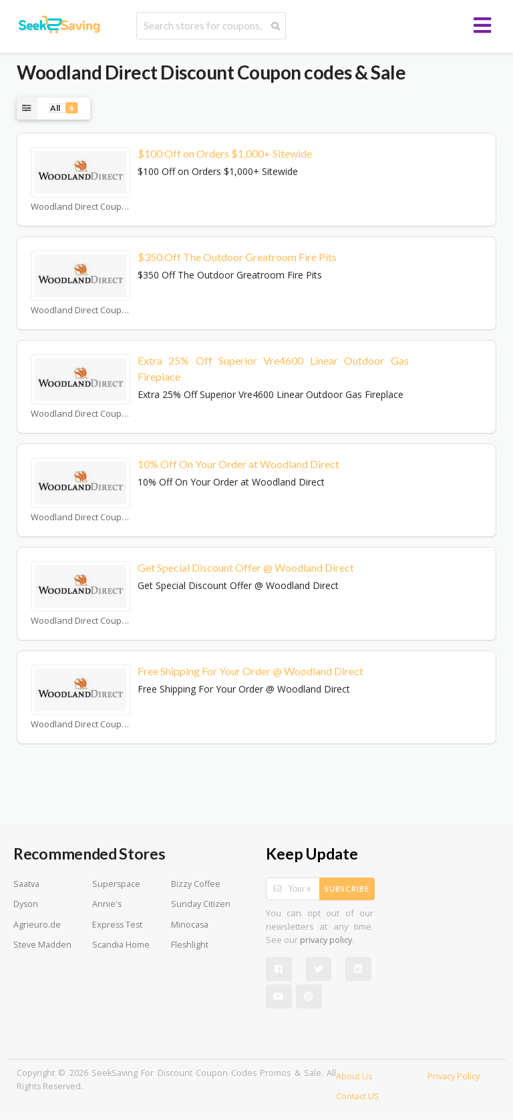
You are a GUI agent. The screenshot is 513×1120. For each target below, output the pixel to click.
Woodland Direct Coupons (81, 206)
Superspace (116, 884)
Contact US (357, 1096)
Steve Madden (42, 944)
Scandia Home (121, 944)
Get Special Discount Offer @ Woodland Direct (246, 567)
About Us (354, 1076)
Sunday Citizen (200, 904)
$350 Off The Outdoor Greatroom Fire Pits (237, 256)
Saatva (26, 884)
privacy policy (326, 940)
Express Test (117, 924)
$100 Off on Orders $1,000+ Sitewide (225, 153)
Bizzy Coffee (195, 884)
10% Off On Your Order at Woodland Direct (238, 463)
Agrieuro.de (37, 924)
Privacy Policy (454, 1076)
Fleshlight (189, 944)
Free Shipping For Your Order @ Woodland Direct (250, 671)
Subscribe (347, 888)
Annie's (107, 904)
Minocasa (189, 924)
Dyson (25, 904)
